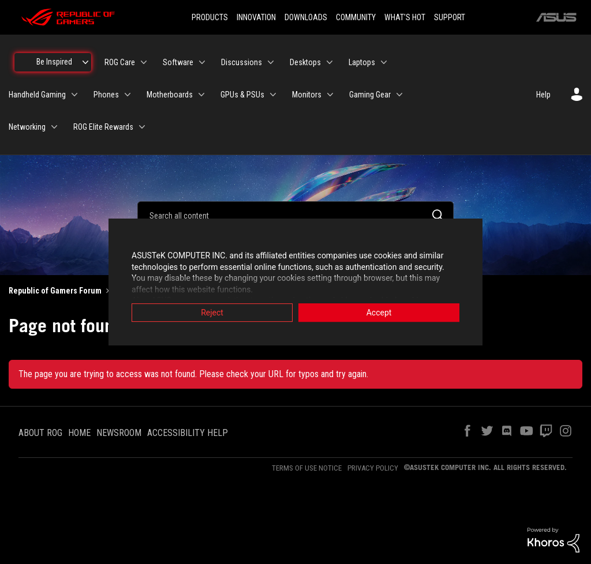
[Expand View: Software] (202, 62)
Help (543, 94)
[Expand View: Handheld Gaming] (74, 95)
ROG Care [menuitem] (119, 62)
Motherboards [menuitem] (170, 94)
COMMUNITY (356, 17)
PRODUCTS (210, 17)
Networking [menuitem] (27, 126)
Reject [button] (212, 313)
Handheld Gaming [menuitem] (37, 94)
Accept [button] (379, 313)
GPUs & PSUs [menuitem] (242, 94)
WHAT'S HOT (404, 17)
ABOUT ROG (40, 432)
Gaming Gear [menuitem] (370, 94)
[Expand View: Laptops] (384, 62)
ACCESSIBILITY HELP (187, 432)
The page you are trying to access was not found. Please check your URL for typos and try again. (193, 374)
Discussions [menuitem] (241, 62)
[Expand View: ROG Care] (143, 62)
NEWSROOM (118, 432)
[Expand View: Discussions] (270, 62)
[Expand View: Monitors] (330, 95)
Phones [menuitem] (106, 94)
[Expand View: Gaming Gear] (399, 95)
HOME (79, 432)
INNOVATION (256, 17)
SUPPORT (449, 17)
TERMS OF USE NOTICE (307, 468)
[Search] (295, 215)
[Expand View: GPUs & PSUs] (273, 95)
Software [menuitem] (178, 62)
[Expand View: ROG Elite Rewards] (142, 127)
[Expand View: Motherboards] (201, 95)
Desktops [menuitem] (305, 62)
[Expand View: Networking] (54, 127)
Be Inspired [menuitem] (54, 61)
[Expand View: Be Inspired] (85, 62)
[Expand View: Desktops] (329, 62)
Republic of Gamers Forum (55, 290)
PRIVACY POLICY (372, 468)
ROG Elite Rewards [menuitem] (103, 126)
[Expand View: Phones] (127, 95)
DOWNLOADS (306, 17)
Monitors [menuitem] (306, 94)
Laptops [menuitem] (362, 62)
